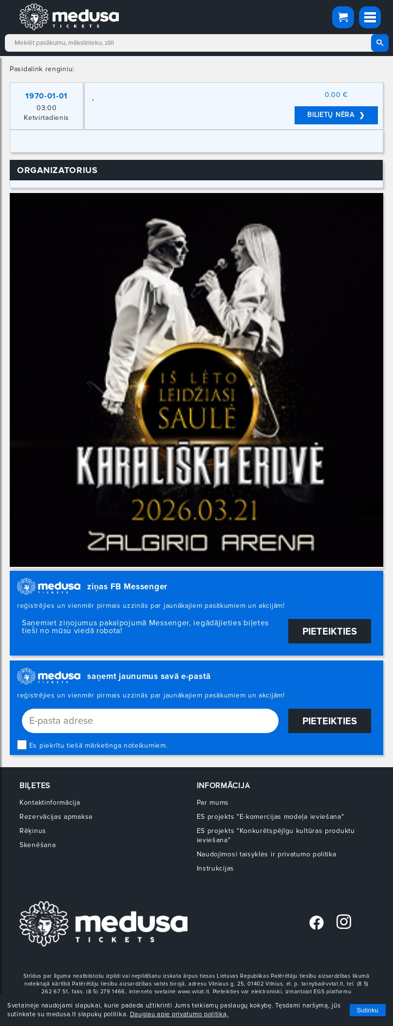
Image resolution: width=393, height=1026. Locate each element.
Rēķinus (32, 831)
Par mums (213, 802)
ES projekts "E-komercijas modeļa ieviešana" (270, 817)
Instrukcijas (215, 868)
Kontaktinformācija (49, 802)
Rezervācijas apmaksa (56, 817)
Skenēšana (37, 845)
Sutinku (367, 1010)
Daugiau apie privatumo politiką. (179, 1014)
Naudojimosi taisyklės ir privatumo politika (267, 854)
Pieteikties (329, 632)
